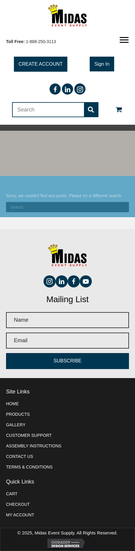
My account (20, 514)
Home (12, 403)
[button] (124, 40)
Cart (12, 493)
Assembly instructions (33, 445)
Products (18, 414)
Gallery (15, 424)
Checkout (18, 504)
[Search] (67, 210)
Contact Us (19, 456)
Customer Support (29, 435)
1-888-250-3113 (41, 41)
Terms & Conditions (29, 467)
